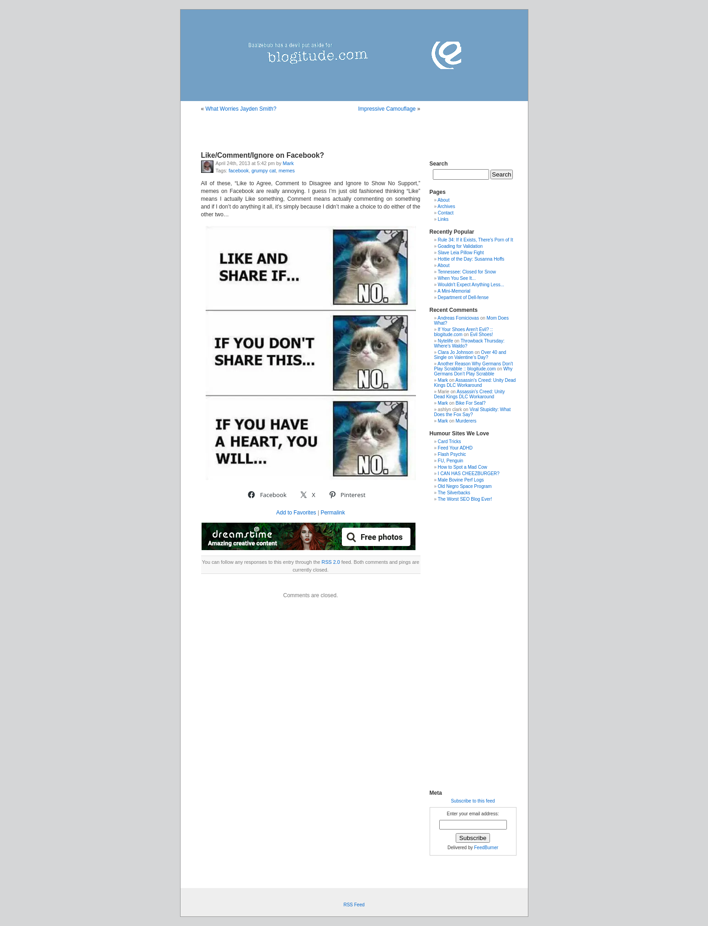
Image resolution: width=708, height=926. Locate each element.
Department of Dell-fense (463, 297)
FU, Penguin (450, 460)
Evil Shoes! (481, 334)
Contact (445, 212)
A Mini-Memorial (453, 291)
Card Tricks (449, 441)
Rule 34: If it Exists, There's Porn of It (475, 239)
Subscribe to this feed (473, 800)
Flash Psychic (452, 454)
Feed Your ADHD (455, 447)
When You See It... (457, 278)
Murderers (466, 420)
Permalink (332, 512)
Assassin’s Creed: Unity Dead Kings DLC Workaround (475, 383)
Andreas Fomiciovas (458, 318)
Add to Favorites (296, 512)
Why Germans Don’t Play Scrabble (473, 371)
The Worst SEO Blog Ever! (465, 499)
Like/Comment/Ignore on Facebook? (262, 155)
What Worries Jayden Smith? (241, 109)
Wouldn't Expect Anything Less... (471, 284)
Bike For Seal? (471, 403)
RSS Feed (353, 904)
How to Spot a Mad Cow (462, 467)
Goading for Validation (460, 246)
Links (443, 219)
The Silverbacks (454, 492)
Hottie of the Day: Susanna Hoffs (471, 259)
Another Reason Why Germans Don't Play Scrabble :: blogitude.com (473, 366)
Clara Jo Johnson (456, 352)
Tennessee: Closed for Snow (467, 271)
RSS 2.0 (331, 562)
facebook (239, 170)
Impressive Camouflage (386, 109)
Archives (446, 206)
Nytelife (445, 340)
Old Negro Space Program (465, 486)
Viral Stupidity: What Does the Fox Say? (472, 412)
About (443, 200)
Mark (288, 163)
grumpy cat (263, 170)
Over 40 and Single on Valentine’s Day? (470, 355)
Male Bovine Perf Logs (461, 479)
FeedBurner (486, 847)
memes (287, 170)
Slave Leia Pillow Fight (461, 252)
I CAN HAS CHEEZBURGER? (469, 473)
